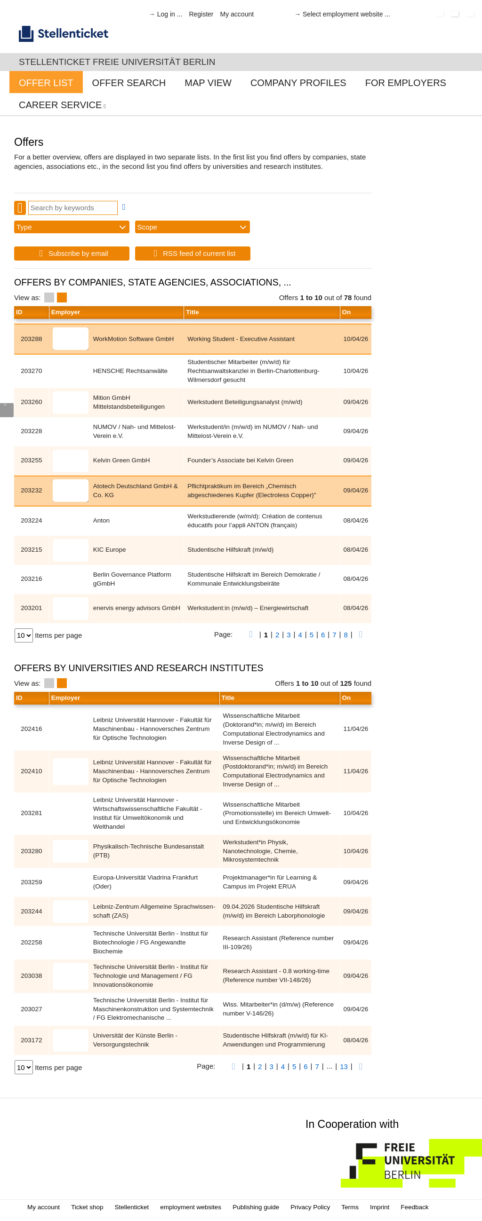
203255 (31, 460)
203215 (31, 549)
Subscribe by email (71, 253)
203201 (31, 607)
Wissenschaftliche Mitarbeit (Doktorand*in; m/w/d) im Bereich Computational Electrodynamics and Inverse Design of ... (274, 729)
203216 (31, 578)
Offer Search (129, 83)
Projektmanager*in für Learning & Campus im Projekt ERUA (270, 882)
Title (192, 312)
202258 (31, 942)
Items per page (58, 635)
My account (237, 14)
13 (344, 1066)
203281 (31, 813)
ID (19, 312)
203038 (31, 975)
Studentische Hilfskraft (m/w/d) (230, 549)
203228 (31, 431)
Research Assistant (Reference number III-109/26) (278, 943)
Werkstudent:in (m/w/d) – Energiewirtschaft (247, 607)
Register (201, 14)
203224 (31, 520)
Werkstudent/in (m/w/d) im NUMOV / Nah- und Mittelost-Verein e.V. (252, 431)
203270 (31, 370)
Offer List (46, 83)
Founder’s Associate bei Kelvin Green (240, 460)
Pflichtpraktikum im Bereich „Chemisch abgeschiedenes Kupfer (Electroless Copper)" (251, 491)
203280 (31, 851)
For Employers (405, 83)
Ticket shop (87, 1207)
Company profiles (298, 83)
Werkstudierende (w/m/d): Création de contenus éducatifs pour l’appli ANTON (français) (254, 521)
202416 (31, 728)
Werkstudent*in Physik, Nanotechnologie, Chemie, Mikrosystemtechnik (260, 851)
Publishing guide (256, 1207)
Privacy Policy (310, 1207)
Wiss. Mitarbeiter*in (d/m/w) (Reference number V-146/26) (278, 1009)
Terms (350, 1207)
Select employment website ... (346, 14)
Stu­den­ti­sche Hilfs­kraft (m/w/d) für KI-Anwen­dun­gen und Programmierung (276, 1040)
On (346, 312)
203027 (31, 1009)
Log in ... (170, 14)
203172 (31, 1040)
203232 (31, 490)
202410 (31, 771)
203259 (31, 882)
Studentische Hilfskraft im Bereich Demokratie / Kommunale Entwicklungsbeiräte (253, 579)
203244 (31, 911)
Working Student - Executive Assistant (241, 338)
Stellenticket (132, 1207)
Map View (208, 83)
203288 (31, 338)
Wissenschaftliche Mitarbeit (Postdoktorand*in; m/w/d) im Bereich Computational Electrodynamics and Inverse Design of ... (275, 771)
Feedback (414, 1207)
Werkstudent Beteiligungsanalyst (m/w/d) (244, 401)
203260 (31, 401)
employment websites (190, 1207)
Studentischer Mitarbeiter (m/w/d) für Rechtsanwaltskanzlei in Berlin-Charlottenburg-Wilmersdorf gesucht (253, 370)
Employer (65, 312)
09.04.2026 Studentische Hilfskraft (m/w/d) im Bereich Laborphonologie (274, 911)
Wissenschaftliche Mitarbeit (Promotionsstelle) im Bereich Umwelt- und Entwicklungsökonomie (277, 813)
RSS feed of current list (193, 253)
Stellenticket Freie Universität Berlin (117, 62)
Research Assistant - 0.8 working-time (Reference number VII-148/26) (276, 975)
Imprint (379, 1207)
